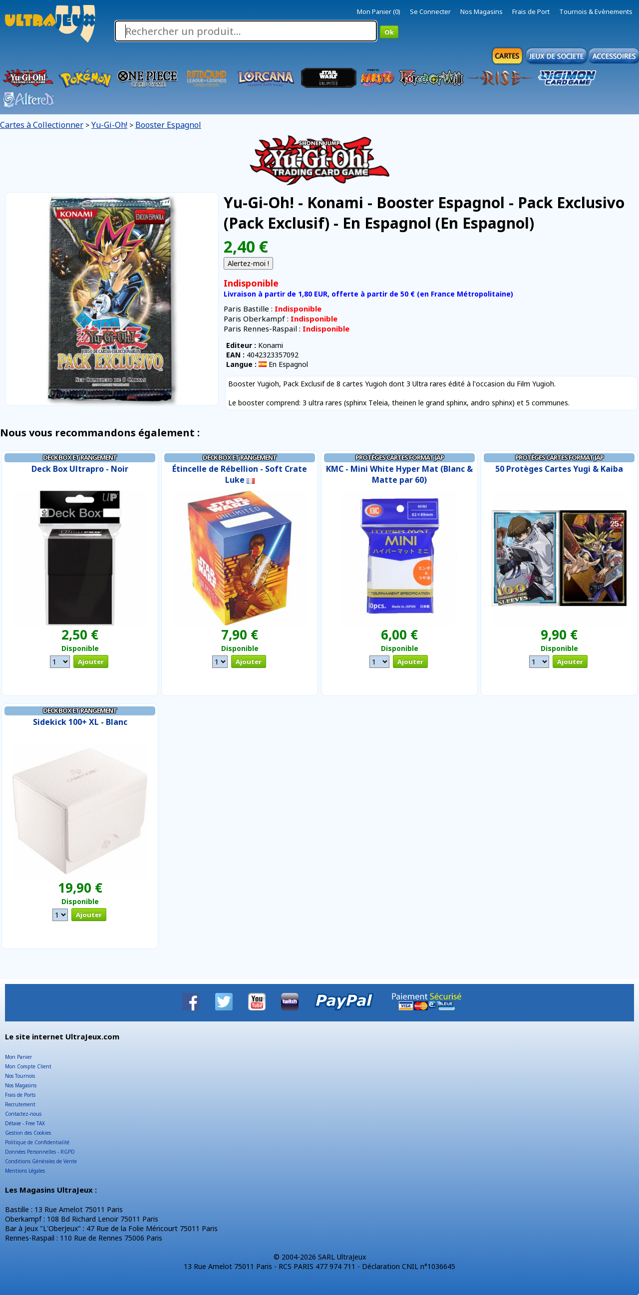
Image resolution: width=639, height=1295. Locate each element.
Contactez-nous (23, 1113)
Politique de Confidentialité (37, 1142)
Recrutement (20, 1104)
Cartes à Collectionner (41, 124)
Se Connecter (430, 11)
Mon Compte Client (28, 1066)
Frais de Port (531, 11)
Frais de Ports (20, 1094)
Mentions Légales (25, 1170)
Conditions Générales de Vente (41, 1161)
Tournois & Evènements (596, 11)
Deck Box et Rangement (80, 457)
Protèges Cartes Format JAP (399, 457)
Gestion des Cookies (28, 1132)
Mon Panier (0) (378, 11)
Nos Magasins (481, 11)
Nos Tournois (20, 1075)
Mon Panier (18, 1056)
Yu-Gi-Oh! (109, 124)
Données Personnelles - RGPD (40, 1151)
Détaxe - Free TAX (25, 1123)
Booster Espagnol (168, 124)
